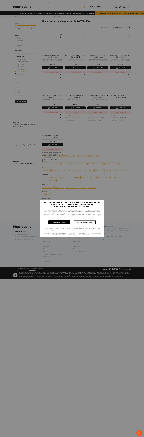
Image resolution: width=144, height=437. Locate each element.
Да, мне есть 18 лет (59, 222)
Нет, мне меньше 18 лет (85, 222)
